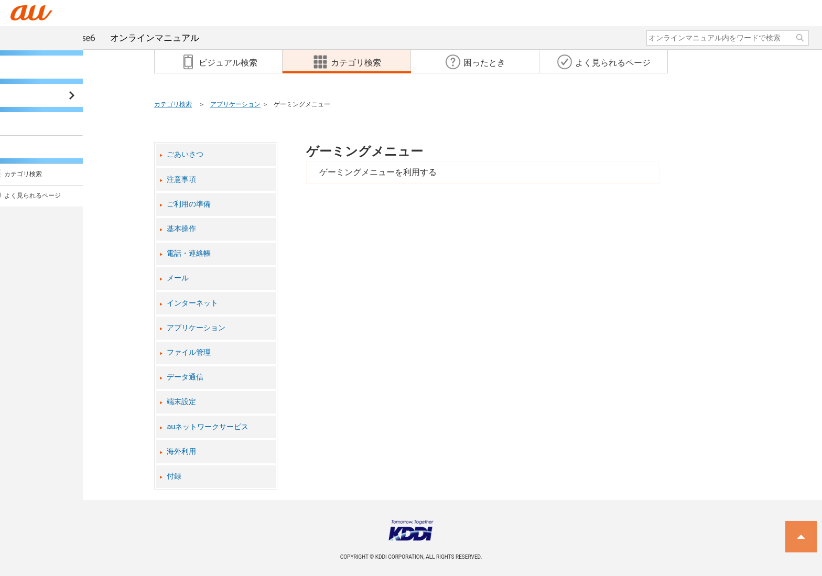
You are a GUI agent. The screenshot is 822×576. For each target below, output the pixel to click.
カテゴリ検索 (173, 104)
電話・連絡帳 (189, 253)
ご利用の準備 (189, 204)
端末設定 (181, 401)
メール (178, 278)
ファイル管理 (189, 352)
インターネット (192, 303)
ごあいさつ (185, 154)
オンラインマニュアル (114, 37)
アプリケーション (235, 104)
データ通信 (185, 377)
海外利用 (181, 451)
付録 (174, 476)
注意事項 (181, 179)
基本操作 (181, 228)
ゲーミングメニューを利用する (378, 172)
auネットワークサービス (207, 426)
